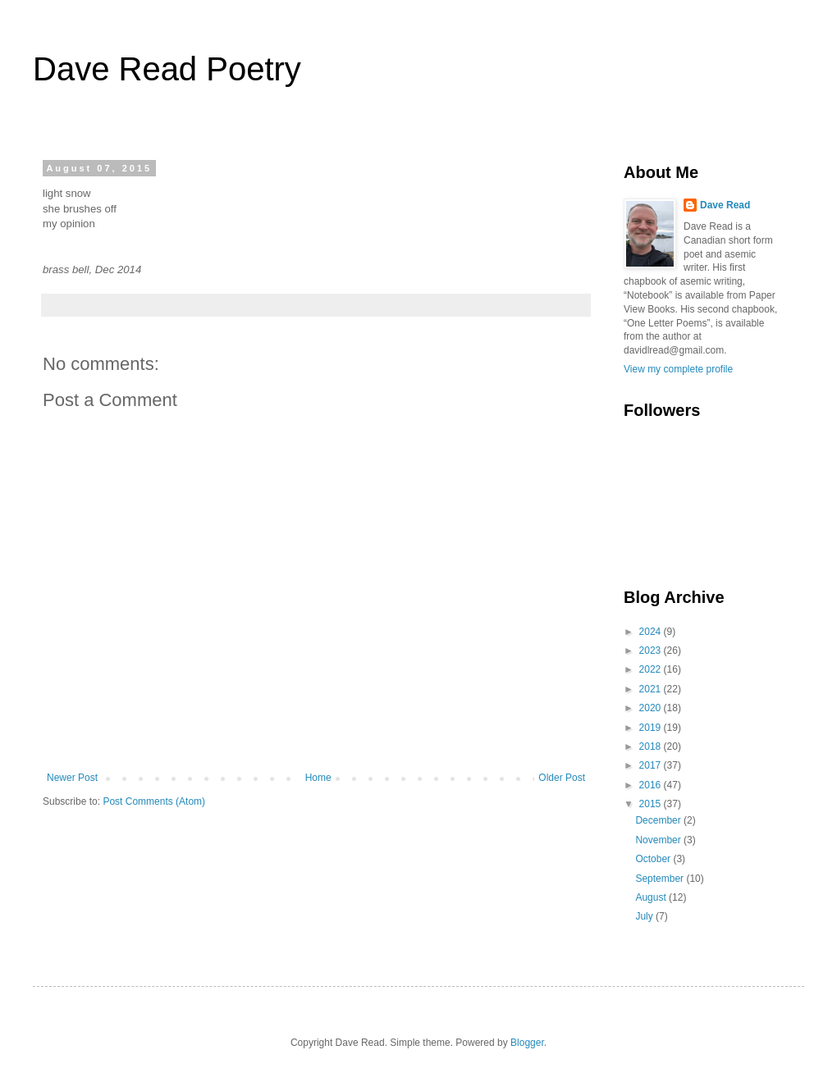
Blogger (527, 1042)
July (645, 916)
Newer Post (72, 777)
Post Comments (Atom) (154, 801)
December (659, 820)
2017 (651, 765)
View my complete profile (678, 369)
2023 (651, 650)
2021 (651, 689)
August (652, 897)
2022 (651, 669)
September (660, 878)
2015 (651, 804)
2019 (651, 727)
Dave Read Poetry (167, 69)
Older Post (561, 777)
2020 (651, 708)
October (654, 859)
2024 (651, 631)
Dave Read (725, 205)
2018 (651, 746)
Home (318, 777)
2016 (651, 785)
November (659, 840)
